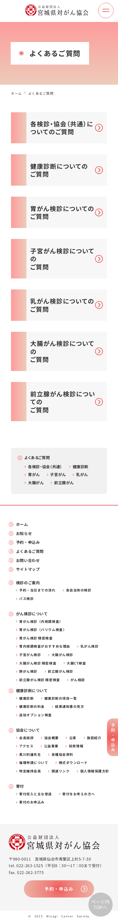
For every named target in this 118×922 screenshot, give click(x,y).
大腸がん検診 (62, 655)
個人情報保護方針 (94, 771)
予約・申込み (28, 542)
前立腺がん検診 (60, 672)
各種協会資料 (62, 755)
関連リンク (61, 771)
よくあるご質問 (37, 457)
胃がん (34, 474)
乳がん (82, 474)
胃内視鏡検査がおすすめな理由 (44, 646)
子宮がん (57, 474)
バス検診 (26, 599)
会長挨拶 (26, 738)
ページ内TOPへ (100, 904)
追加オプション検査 (35, 715)
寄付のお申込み (32, 802)
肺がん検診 (28, 672)
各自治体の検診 (79, 590)
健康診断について (32, 690)
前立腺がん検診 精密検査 (39, 680)
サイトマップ (28, 569)
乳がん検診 (90, 646)
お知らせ (24, 533)
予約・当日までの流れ (37, 590)
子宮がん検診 (30, 655)
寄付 (20, 786)
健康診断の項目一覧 (60, 699)
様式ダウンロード (73, 763)
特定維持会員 (30, 771)
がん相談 (77, 680)
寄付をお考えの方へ (78, 794)
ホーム (16, 93)
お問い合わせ (28, 560)
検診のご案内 (28, 582)
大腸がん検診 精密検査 (37, 663)
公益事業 (51, 746)
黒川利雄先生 (30, 755)
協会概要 (51, 738)
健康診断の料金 (32, 707)
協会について (28, 730)
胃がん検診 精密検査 (36, 638)
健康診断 (80, 466)
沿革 (72, 738)
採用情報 (76, 746)
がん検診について (32, 614)
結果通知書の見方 (69, 707)
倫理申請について (33, 763)
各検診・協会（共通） (45, 466)
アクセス (26, 746)
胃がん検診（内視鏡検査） (41, 622)
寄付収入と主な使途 (35, 794)
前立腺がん (64, 482)
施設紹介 (94, 738)
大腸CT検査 (76, 663)
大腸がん (35, 482)
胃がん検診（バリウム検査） (42, 630)
